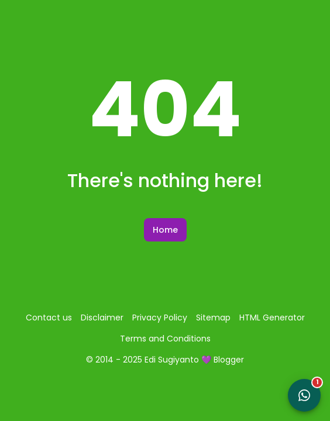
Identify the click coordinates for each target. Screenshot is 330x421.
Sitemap (213, 317)
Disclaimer (102, 317)
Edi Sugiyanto (172, 359)
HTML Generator (272, 317)
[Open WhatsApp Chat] (304, 395)
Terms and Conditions (165, 338)
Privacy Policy (159, 317)
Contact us (49, 317)
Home (165, 230)
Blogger (229, 359)
